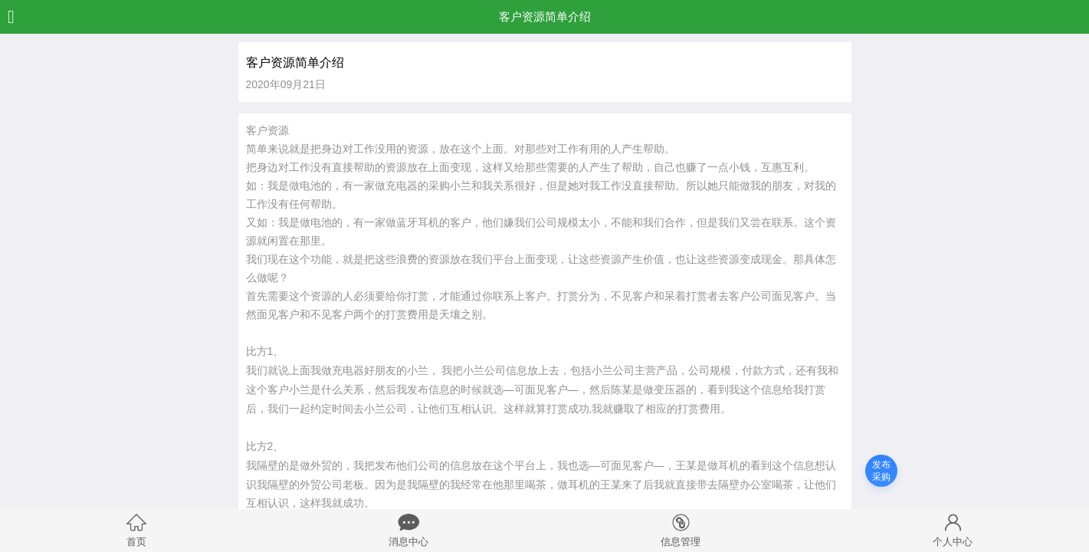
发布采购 (881, 470)
